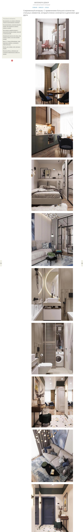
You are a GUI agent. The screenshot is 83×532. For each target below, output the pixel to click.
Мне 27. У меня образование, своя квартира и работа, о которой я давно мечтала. (11, 43)
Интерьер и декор (41, 3)
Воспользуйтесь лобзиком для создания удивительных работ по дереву (11, 52)
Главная (34, 7)
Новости (40, 7)
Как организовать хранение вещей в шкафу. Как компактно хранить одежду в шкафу (12, 26)
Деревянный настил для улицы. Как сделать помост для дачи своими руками (12, 37)
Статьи (47, 7)
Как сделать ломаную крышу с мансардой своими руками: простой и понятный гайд (12, 32)
